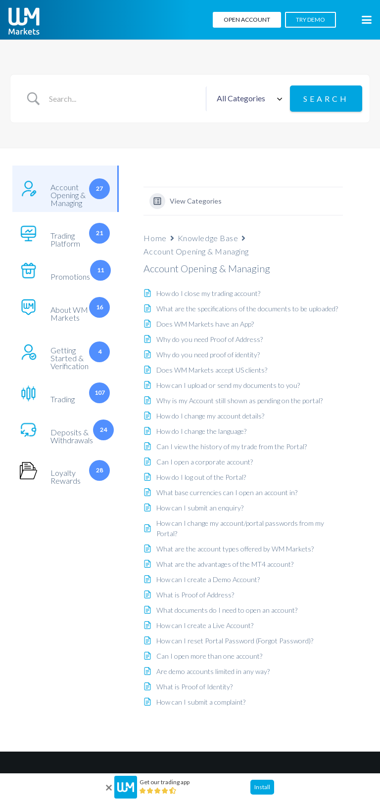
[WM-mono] (24, 21)
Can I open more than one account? (209, 656)
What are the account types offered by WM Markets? (235, 549)
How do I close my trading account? (208, 293)
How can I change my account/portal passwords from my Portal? (240, 528)
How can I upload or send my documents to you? (228, 385)
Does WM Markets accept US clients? (211, 370)
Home (154, 238)
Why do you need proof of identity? (208, 354)
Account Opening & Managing (196, 251)
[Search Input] (124, 99)
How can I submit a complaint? (200, 702)
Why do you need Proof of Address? (209, 339)
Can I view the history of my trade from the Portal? (231, 446)
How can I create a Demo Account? (208, 579)
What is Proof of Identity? (194, 686)
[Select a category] (248, 98)
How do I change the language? (201, 431)
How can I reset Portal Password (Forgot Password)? (234, 640)
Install (262, 787)
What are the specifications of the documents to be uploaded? (247, 308)
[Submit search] (326, 98)
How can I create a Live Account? (204, 625)
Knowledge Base (208, 238)
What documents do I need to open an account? (226, 610)
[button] (366, 20)
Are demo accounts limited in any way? (213, 671)
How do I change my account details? (210, 416)
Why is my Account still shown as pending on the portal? (239, 400)
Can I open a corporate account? (204, 462)
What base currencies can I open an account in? (226, 492)
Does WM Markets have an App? (205, 324)
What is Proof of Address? (195, 594)
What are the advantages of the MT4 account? (224, 564)
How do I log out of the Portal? (201, 477)
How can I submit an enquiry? (199, 508)
